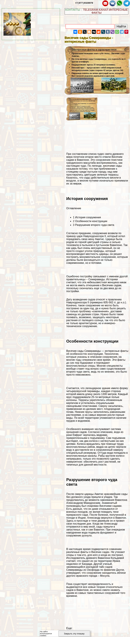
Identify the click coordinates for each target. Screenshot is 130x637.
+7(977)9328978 (84, 2)
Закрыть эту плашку (74, 633)
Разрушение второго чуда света (93, 225)
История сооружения (87, 217)
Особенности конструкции (90, 221)
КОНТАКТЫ (72, 9)
